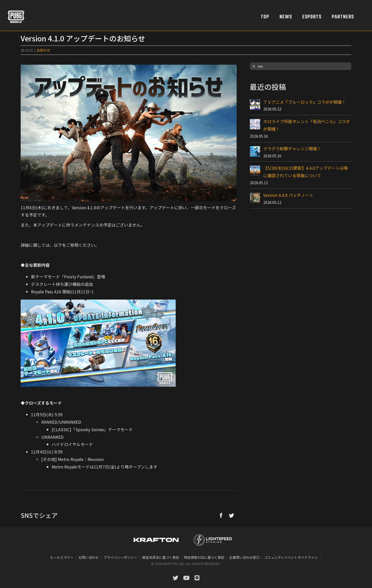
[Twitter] (231, 515)
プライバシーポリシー (120, 557)
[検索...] (300, 66)
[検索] (254, 66)
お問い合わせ (89, 557)
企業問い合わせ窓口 (244, 557)
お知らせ (43, 50)
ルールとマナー (62, 557)
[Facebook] (221, 515)
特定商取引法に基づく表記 (204, 557)
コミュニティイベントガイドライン (291, 557)
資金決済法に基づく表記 (160, 557)
